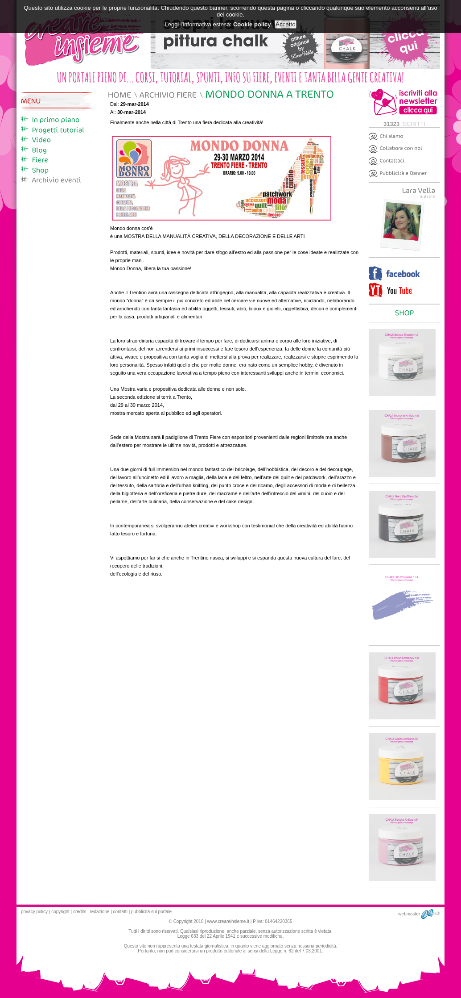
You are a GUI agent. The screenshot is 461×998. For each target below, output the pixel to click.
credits (79, 911)
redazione (100, 911)
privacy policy (34, 911)
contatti (120, 911)
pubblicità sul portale (151, 911)
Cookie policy (252, 20)
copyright (60, 911)
